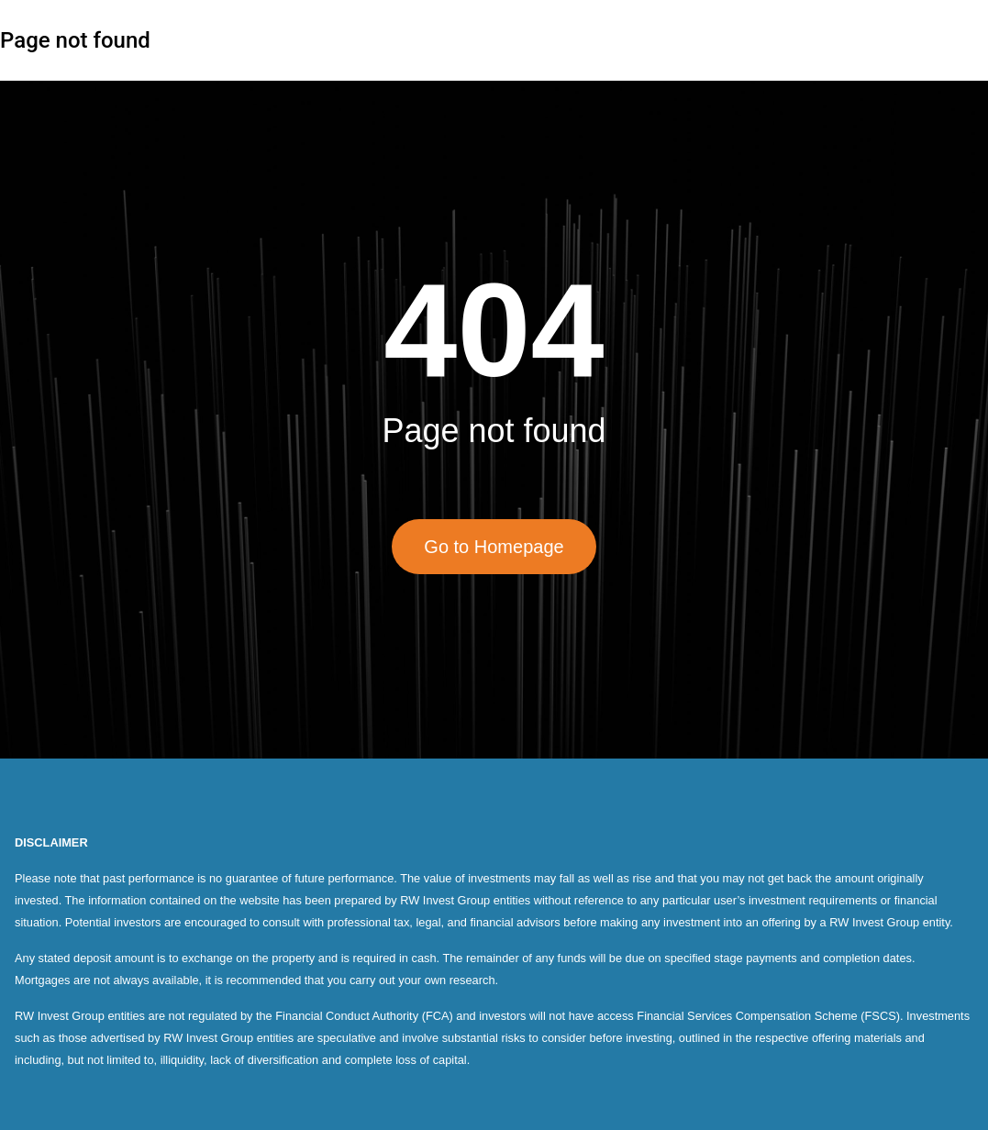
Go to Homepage (493, 547)
